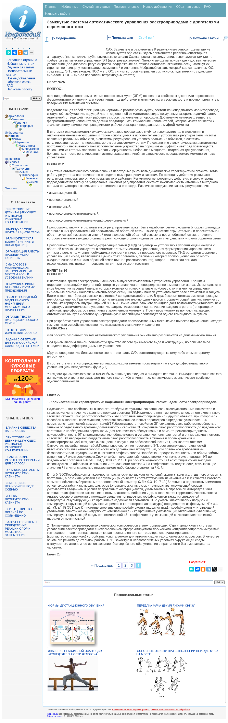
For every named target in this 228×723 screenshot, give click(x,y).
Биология (18, 119)
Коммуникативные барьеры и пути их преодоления (20, 287)
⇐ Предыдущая (120, 37)
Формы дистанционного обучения (76, 605)
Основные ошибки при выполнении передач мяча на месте (177, 652)
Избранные (69, 6)
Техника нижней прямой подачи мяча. (22, 230)
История (13, 135)
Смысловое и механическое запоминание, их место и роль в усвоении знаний (19, 271)
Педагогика (12, 158)
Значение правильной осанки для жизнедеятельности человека (75, 652)
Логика (16, 139)
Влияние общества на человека (20, 429)
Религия (13, 162)
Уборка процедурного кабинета (16, 499)
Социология (20, 165)
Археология (16, 116)
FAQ (10, 85)
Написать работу (19, 89)
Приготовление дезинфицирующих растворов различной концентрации (20, 215)
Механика (32, 152)
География (26, 125)
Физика (23, 171)
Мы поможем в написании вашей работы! (170, 710)
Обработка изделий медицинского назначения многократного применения (21, 303)
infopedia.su (52, 714)
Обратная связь (18, 82)
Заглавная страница (22, 60)
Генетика (21, 122)
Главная (51, 6)
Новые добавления (21, 78)
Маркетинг (22, 142)
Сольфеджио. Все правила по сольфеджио (19, 512)
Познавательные (126, 6)
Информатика (14, 132)
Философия (30, 175)
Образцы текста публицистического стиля (21, 320)
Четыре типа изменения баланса (21, 331)
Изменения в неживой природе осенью (19, 486)
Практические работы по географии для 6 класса (22, 460)
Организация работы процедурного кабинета (22, 255)
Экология (11, 188)
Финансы (32, 178)
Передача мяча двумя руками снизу (166, 605)
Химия (33, 181)
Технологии (22, 168)
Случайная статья (20, 67)
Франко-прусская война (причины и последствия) (19, 242)
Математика (27, 145)
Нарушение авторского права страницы (130, 710)
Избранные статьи (20, 63)
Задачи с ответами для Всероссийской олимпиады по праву (22, 343)
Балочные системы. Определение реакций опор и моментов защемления (21, 528)
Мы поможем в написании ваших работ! (22, 400)
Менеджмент (30, 148)
